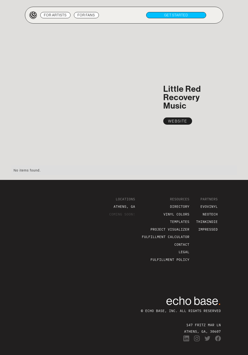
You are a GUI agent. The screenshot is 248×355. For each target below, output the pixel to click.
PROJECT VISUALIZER (170, 229)
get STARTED (176, 15)
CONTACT (181, 244)
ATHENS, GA (124, 206)
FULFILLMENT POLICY (170, 259)
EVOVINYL (209, 206)
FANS (86, 15)
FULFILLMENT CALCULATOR (165, 236)
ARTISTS (55, 15)
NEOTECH (210, 214)
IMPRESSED (208, 229)
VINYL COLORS (176, 214)
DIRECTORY (179, 206)
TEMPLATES (179, 221)
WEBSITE (177, 121)
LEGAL (184, 252)
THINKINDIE (207, 221)
